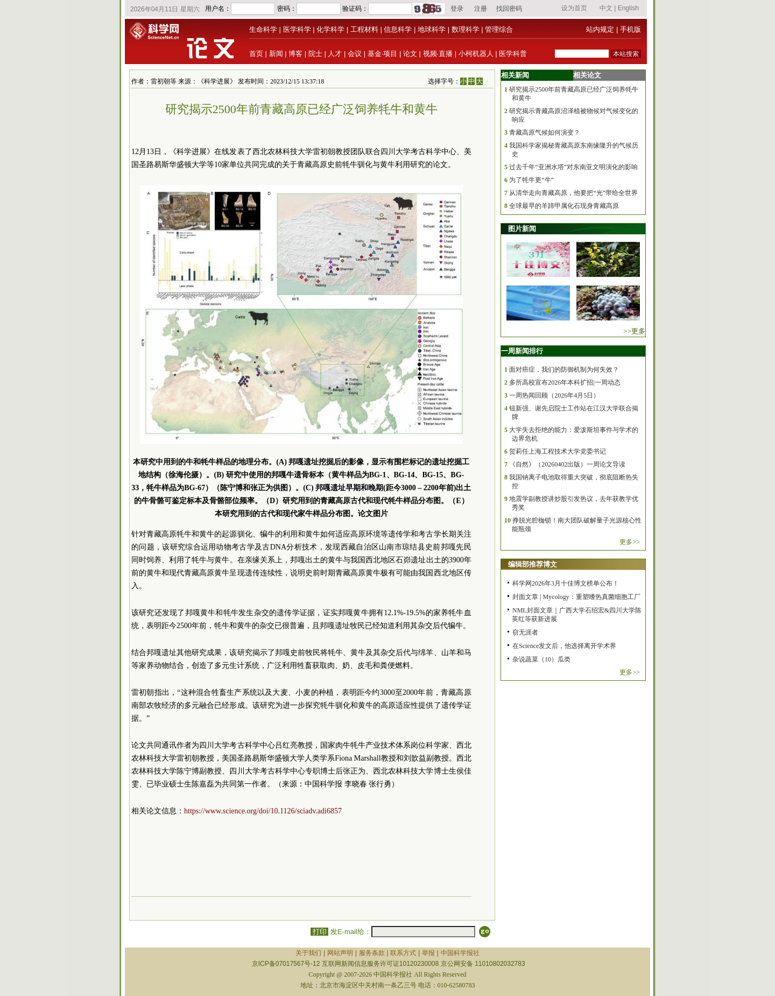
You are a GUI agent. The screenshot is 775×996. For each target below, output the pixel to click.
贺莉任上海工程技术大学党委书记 (557, 451)
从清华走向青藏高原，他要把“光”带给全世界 (573, 193)
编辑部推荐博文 (532, 564)
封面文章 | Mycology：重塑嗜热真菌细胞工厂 (576, 597)
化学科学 (330, 29)
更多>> (629, 542)
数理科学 (466, 29)
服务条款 (372, 953)
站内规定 (600, 29)
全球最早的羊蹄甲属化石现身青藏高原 (564, 206)
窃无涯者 (525, 632)
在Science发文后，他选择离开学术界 (564, 646)
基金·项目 (383, 54)
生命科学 (263, 29)
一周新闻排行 (522, 351)
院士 (315, 54)
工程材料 (364, 29)
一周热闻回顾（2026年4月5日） (554, 395)
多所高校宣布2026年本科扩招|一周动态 (564, 382)
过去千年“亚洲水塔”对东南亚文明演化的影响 (573, 167)
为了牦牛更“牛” (531, 180)
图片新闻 (522, 229)
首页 (256, 54)
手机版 (630, 29)
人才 (335, 54)
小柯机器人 (476, 54)
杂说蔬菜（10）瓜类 (541, 659)
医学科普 (513, 54)
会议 (355, 54)
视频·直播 (438, 54)
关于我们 (308, 953)
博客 (295, 54)
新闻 (276, 54)
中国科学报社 (460, 953)
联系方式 (403, 953)
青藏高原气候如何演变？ (544, 132)
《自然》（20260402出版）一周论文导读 (567, 464)
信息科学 (398, 29)
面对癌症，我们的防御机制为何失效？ (564, 369)
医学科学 (297, 29)
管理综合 (499, 29)
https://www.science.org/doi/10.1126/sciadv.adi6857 (263, 811)
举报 (428, 953)
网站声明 (340, 953)
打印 (319, 932)
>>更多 (634, 331)
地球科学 (432, 29)
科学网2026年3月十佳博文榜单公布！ (565, 583)
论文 (410, 54)
